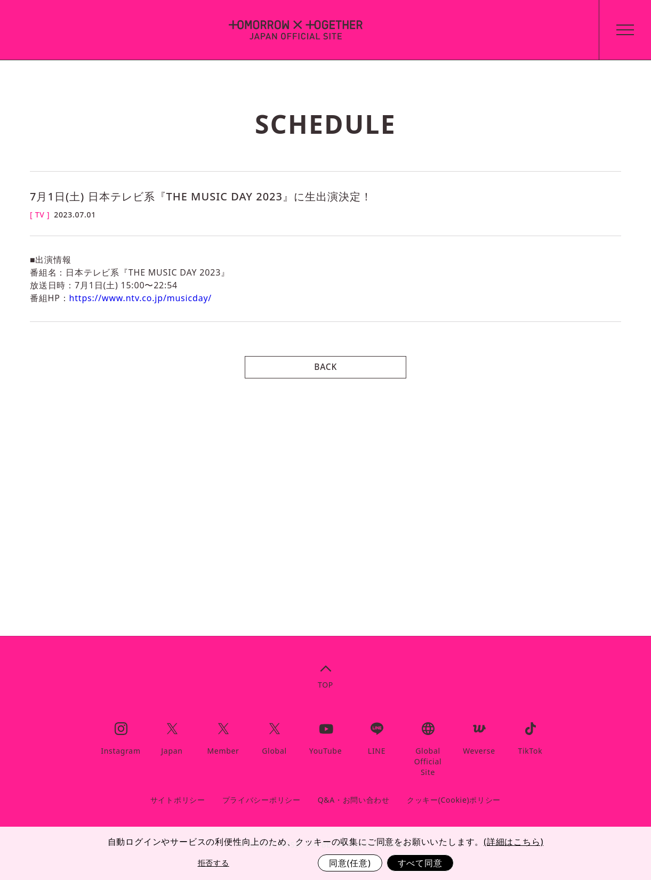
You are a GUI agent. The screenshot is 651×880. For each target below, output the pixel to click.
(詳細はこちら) (513, 841)
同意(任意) (350, 863)
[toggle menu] (621, 30)
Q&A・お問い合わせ (354, 800)
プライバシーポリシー (261, 800)
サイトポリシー (177, 800)
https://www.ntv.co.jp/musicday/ (140, 298)
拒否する (213, 863)
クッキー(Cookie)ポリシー (454, 800)
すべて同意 (420, 863)
